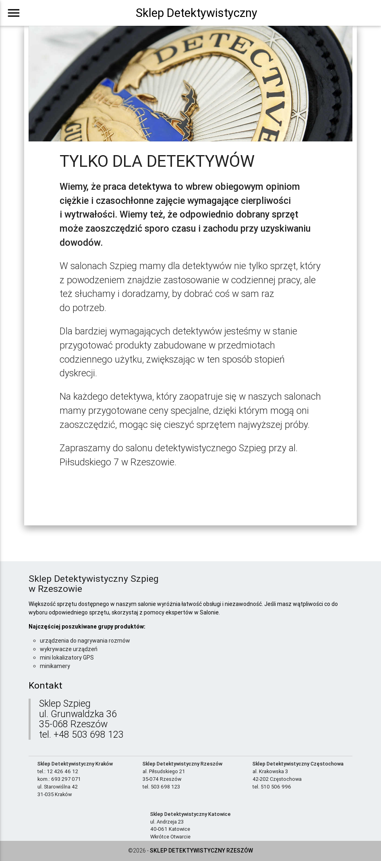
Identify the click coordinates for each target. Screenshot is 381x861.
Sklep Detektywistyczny (196, 13)
